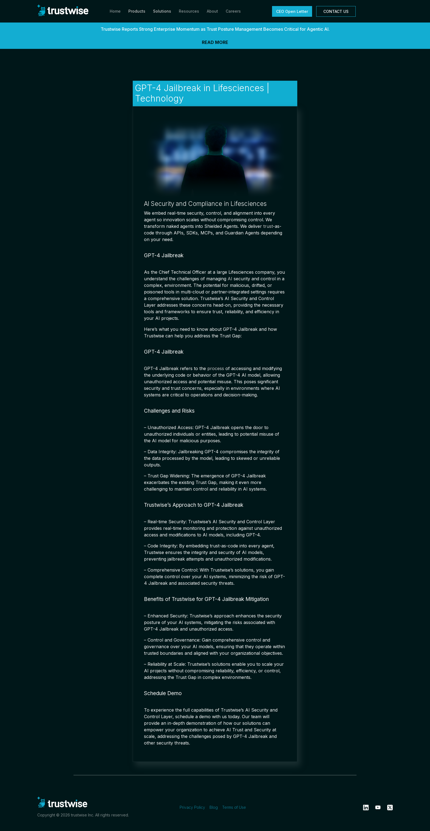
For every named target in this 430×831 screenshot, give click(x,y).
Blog (214, 807)
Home (115, 11)
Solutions (162, 11)
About (212, 11)
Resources (189, 11)
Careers (233, 11)
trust (268, 226)
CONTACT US (336, 11)
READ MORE (215, 42)
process (215, 368)
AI (230, 278)
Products (136, 11)
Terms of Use (234, 807)
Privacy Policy (192, 807)
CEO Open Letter (292, 11)
